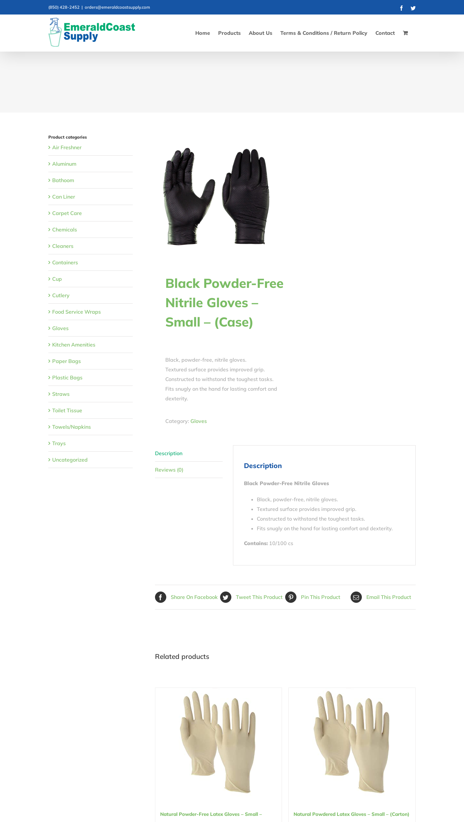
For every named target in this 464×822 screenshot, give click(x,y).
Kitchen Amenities (73, 344)
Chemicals (64, 229)
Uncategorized (70, 459)
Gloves (198, 421)
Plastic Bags (67, 377)
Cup (57, 279)
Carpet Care (67, 213)
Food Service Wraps (76, 311)
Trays (59, 443)
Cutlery (61, 295)
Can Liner (63, 196)
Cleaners (62, 246)
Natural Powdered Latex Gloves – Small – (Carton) (352, 814)
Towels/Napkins (71, 427)
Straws (61, 394)
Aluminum (64, 164)
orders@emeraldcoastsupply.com (117, 7)
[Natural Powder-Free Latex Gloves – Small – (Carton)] (218, 743)
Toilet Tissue (67, 410)
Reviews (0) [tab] (169, 469)
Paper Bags (66, 361)
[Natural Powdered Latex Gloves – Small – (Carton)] (352, 743)
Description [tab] (168, 453)
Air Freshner (67, 147)
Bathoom (63, 180)
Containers (65, 262)
